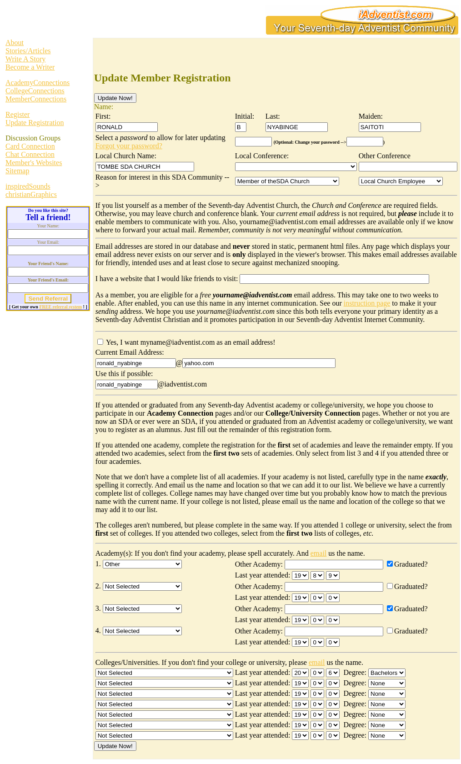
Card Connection (30, 146)
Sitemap (17, 171)
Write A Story (25, 59)
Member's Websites (33, 162)
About (14, 42)
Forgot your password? (128, 146)
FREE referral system (60, 306)
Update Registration (34, 122)
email (319, 553)
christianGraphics (31, 194)
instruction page (367, 303)
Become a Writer (30, 67)
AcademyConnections (37, 82)
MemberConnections (35, 99)
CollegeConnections (35, 91)
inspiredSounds (27, 186)
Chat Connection (30, 154)
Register (17, 114)
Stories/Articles (28, 51)
